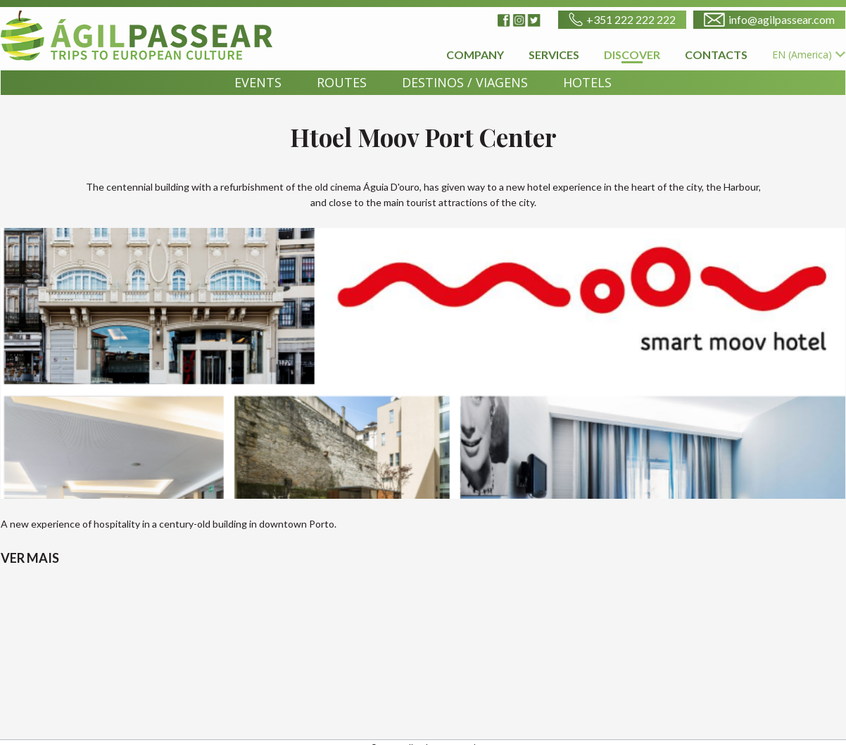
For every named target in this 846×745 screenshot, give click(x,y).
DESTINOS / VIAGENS (465, 82)
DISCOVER (632, 55)
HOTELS (587, 82)
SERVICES (554, 54)
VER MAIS (30, 558)
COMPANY (475, 54)
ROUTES (342, 82)
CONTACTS (716, 54)
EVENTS (258, 82)
